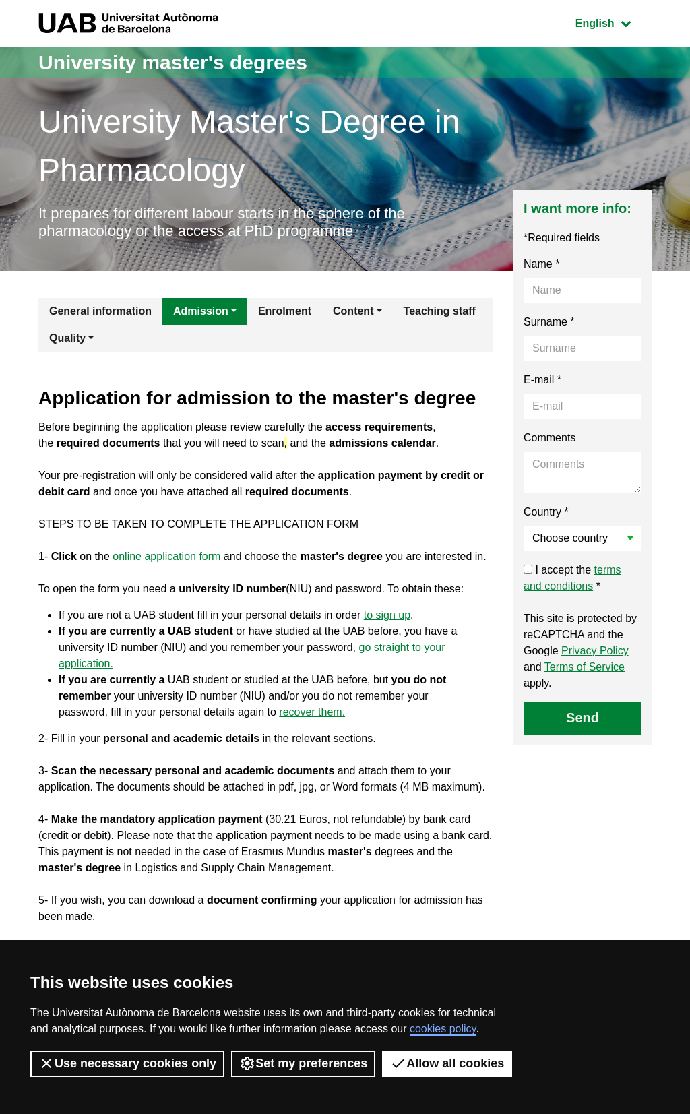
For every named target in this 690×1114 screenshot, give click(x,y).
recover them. (312, 712)
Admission (200, 311)
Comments (549, 437)
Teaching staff (440, 311)
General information (100, 311)
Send (582, 717)
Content (353, 311)
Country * (546, 512)
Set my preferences (303, 1063)
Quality (67, 338)
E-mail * (542, 379)
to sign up (387, 615)
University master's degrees (172, 62)
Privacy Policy (595, 650)
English (613, 22)
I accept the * (572, 578)
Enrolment (284, 311)
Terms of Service (584, 667)
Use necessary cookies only (127, 1063)
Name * (541, 264)
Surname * (549, 322)
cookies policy (443, 1028)
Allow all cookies (447, 1063)
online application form (166, 556)
